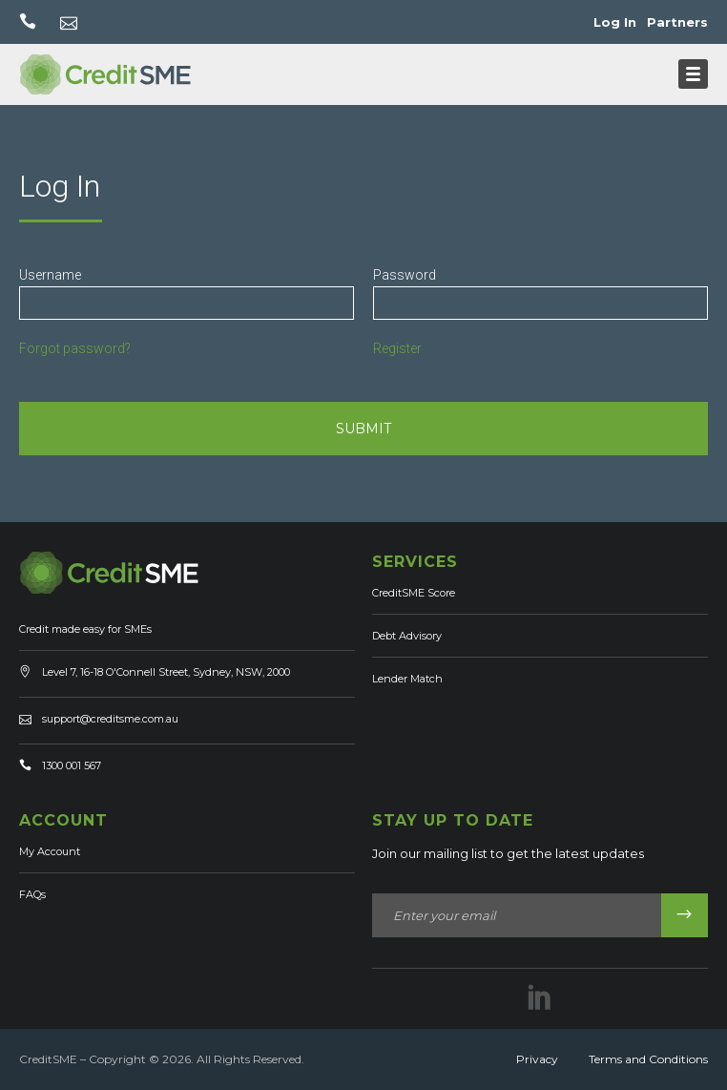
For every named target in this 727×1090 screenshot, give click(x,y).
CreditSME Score (413, 592)
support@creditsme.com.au (110, 718)
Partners (677, 22)
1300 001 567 (71, 765)
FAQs (32, 894)
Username (50, 275)
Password (404, 275)
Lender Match (407, 678)
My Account (49, 851)
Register (397, 348)
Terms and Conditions (648, 1059)
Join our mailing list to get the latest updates (508, 853)
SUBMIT (363, 428)
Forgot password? (75, 348)
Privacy (537, 1059)
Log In (614, 22)
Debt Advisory (407, 635)
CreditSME (48, 1059)
